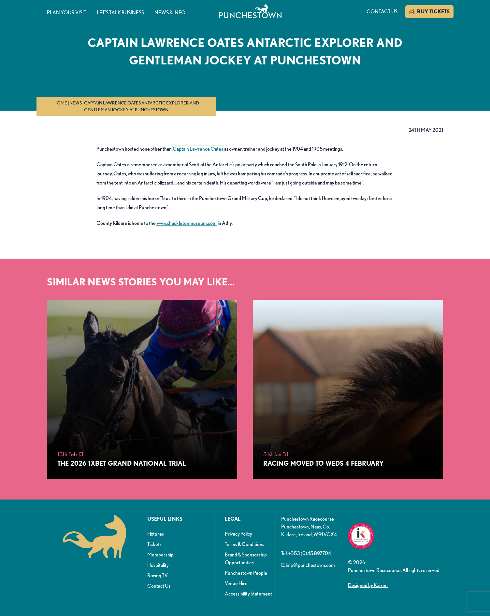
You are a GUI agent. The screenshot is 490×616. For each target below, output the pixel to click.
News (75, 102)
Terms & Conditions (244, 544)
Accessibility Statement (248, 594)
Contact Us (158, 586)
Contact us (382, 11)
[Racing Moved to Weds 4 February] (348, 389)
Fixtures (155, 534)
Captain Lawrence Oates (198, 149)
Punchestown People (246, 573)
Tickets (154, 544)
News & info (169, 12)
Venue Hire (236, 583)
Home (60, 102)
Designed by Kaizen (368, 585)
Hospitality (158, 565)
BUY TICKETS (429, 12)
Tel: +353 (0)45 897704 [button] (306, 553)
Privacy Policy (238, 534)
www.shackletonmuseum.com (186, 223)
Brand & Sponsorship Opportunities (246, 559)
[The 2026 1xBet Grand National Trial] (142, 389)
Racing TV (157, 575)
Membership (160, 555)
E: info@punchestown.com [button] (308, 565)
